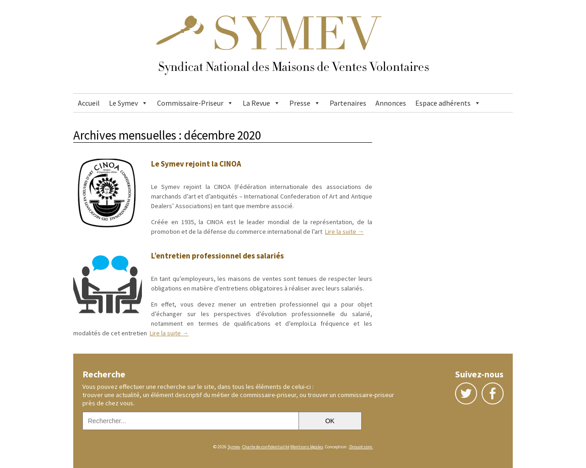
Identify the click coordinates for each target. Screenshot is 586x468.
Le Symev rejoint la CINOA (196, 164)
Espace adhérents (443, 103)
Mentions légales (306, 447)
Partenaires (348, 103)
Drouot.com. (361, 447)
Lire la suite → (344, 231)
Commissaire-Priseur (190, 103)
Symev (234, 447)
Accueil (89, 103)
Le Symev (123, 103)
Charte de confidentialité (265, 447)
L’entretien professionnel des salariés (217, 256)
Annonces (390, 103)
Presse (299, 103)
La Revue (256, 103)
